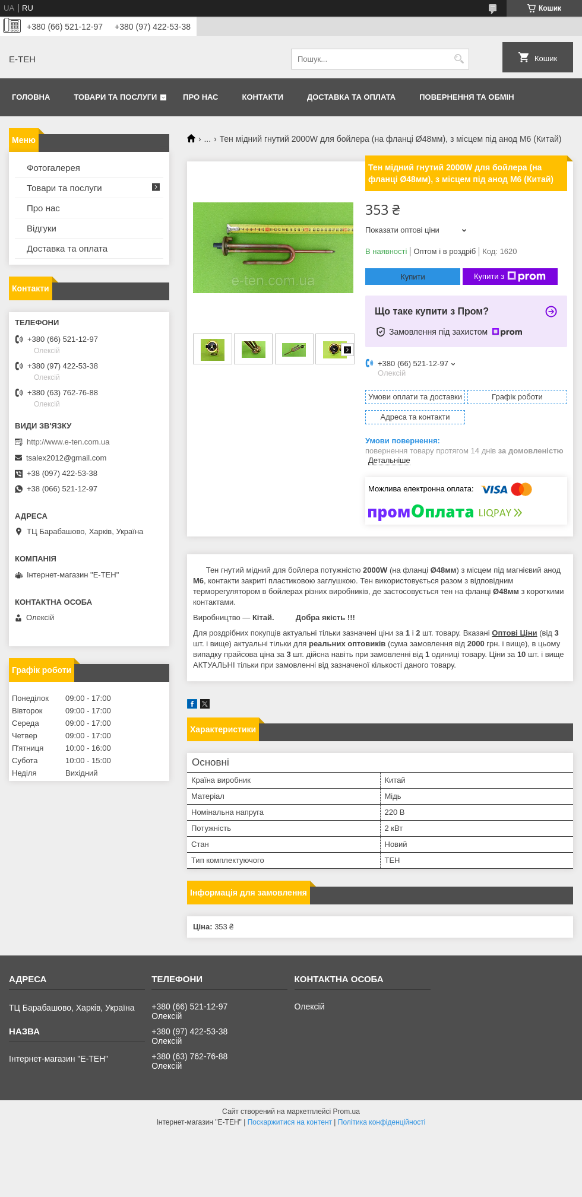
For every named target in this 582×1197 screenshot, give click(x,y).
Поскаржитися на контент (290, 1122)
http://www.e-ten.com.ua (68, 441)
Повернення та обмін (466, 97)
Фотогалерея (53, 168)
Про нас (200, 97)
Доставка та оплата (351, 97)
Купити (412, 276)
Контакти (263, 97)
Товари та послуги (115, 97)
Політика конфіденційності (382, 1122)
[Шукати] (458, 59)
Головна (31, 97)
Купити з (510, 276)
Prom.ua (346, 1111)
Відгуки (41, 228)
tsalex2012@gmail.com (66, 457)
